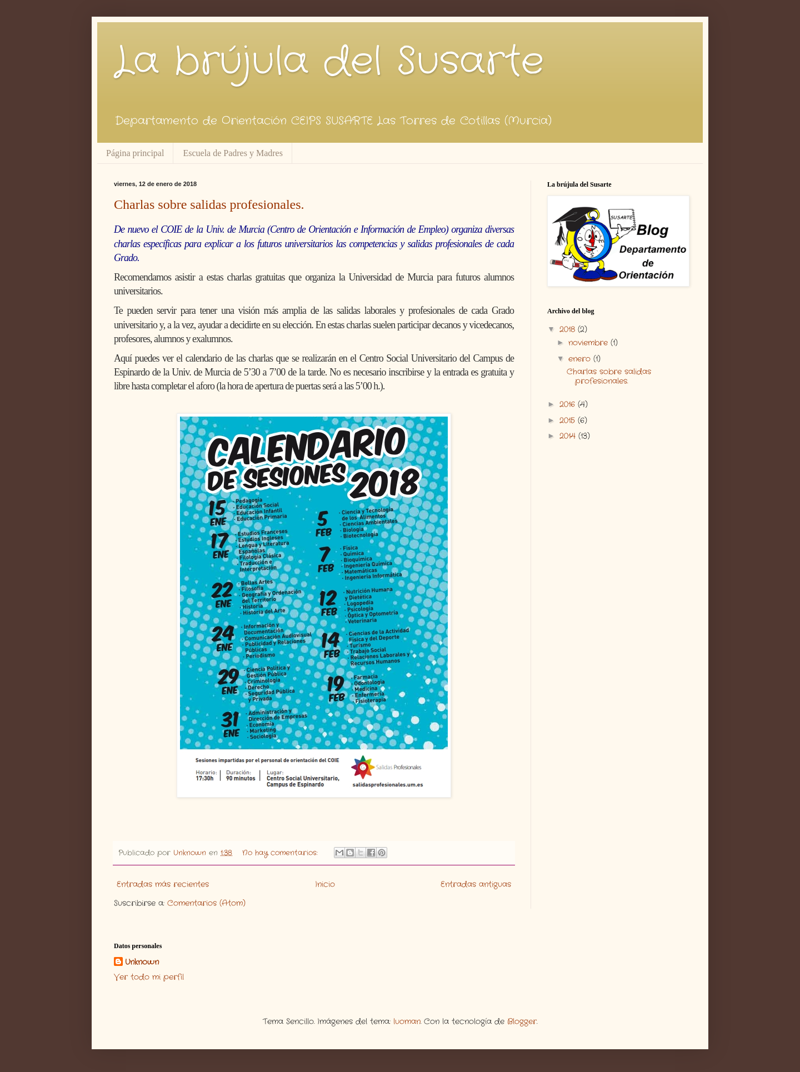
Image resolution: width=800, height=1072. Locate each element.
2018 (568, 329)
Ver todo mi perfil (149, 977)
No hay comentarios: (281, 853)
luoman (407, 1021)
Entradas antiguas (476, 884)
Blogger (522, 1021)
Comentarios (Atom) (206, 903)
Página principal (135, 153)
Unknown (142, 962)
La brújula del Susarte (329, 62)
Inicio (325, 884)
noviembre (589, 342)
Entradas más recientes (163, 884)
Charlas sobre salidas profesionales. (209, 204)
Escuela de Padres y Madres (233, 153)
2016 (568, 404)
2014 (568, 436)
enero (580, 358)
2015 (568, 420)
